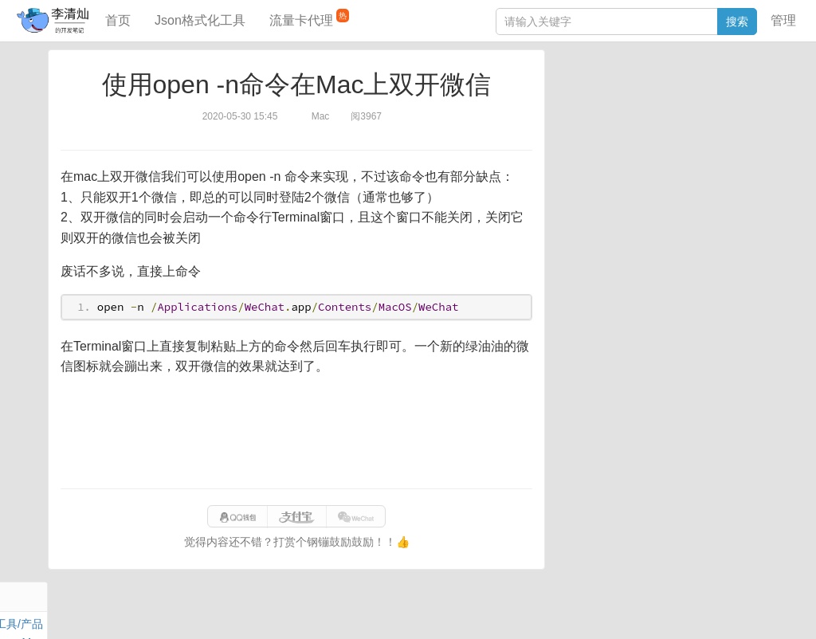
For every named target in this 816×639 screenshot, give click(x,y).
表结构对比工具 (597, 300)
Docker (627, 128)
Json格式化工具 (200, 20)
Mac (753, 110)
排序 (721, 146)
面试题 (681, 110)
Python (685, 146)
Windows (580, 128)
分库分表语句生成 (602, 276)
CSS (751, 146)
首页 (118, 20)
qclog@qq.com (464, 610)
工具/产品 (739, 91)
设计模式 (636, 146)
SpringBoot (682, 91)
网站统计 (719, 610)
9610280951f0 (606, 610)
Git (565, 146)
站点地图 (668, 610)
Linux (593, 146)
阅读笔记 (580, 110)
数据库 (632, 91)
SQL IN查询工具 (598, 252)
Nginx (749, 128)
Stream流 (704, 128)
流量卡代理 (309, 18)
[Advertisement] (296, 432)
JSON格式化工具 (600, 228)
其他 (663, 128)
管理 (783, 20)
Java (570, 91)
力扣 (598, 91)
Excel (571, 165)
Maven (720, 110)
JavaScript (634, 110)
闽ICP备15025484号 (346, 610)
